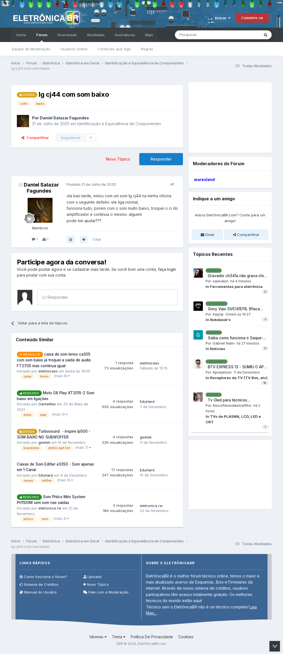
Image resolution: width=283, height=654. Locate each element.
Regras (147, 49)
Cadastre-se (252, 17)
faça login (167, 269)
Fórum (42, 37)
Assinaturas (125, 35)
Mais (149, 35)
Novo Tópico (118, 159)
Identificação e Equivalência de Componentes (119, 123)
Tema (118, 636)
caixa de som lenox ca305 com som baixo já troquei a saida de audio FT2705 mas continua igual (54, 360)
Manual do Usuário (38, 592)
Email (207, 234)
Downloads (67, 35)
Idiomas (98, 636)
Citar (97, 239)
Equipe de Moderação (31, 49)
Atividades (96, 35)
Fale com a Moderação (106, 592)
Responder (161, 159)
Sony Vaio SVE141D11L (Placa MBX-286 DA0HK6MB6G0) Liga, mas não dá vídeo (234, 309)
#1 (172, 184)
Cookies (185, 636)
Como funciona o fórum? (43, 577)
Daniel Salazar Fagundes (41, 188)
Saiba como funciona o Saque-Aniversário (234, 338)
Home (21, 35)
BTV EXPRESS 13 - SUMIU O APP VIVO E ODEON (236, 367)
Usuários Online (74, 49)
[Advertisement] (229, 116)
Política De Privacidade (152, 636)
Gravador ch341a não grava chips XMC (237, 276)
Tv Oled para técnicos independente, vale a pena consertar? (229, 400)
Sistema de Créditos (39, 584)
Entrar (222, 18)
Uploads (92, 577)
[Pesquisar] (206, 34)
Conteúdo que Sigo (114, 49)
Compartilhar (35, 137)
